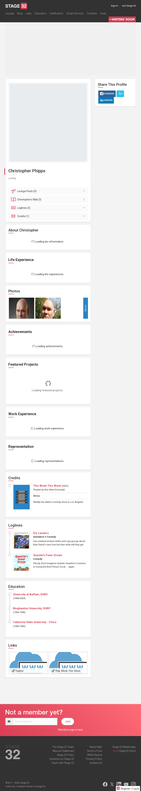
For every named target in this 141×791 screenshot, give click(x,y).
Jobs (28, 13)
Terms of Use (94, 750)
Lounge (9, 13)
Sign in (114, 5)
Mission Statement (63, 750)
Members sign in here (70, 729)
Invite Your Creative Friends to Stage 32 (25, 786)
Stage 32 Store (127, 750)
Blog (19, 13)
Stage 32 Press (65, 754)
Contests (92, 13)
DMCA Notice (94, 754)
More (85, 308)
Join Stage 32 (129, 5)
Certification (56, 13)
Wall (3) (49, 199)
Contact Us (95, 762)
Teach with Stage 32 (62, 762)
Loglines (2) (49, 208)
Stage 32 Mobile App (124, 746)
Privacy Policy (94, 758)
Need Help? (96, 746)
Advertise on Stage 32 (61, 758)
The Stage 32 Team (63, 746)
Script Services (74, 13)
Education (40, 13)
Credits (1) (49, 216)
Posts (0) (49, 191)
